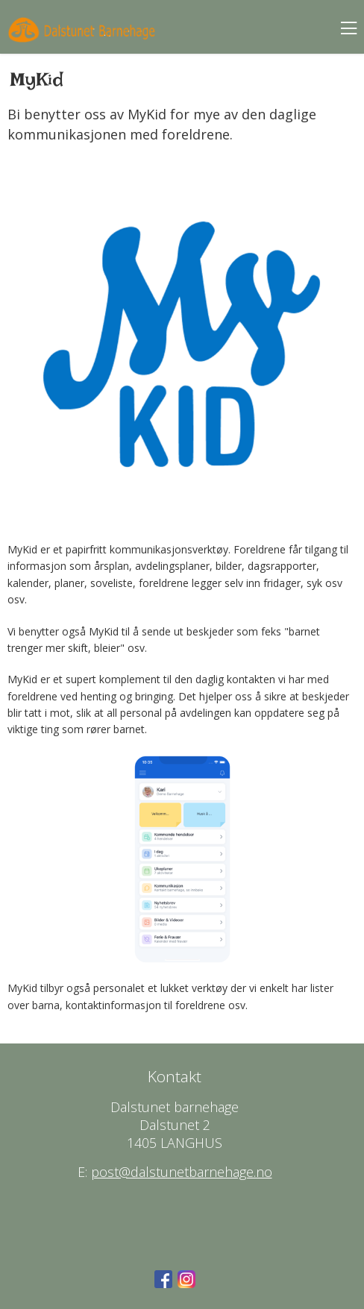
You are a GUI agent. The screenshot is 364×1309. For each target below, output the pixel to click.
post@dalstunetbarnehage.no (181, 1172)
